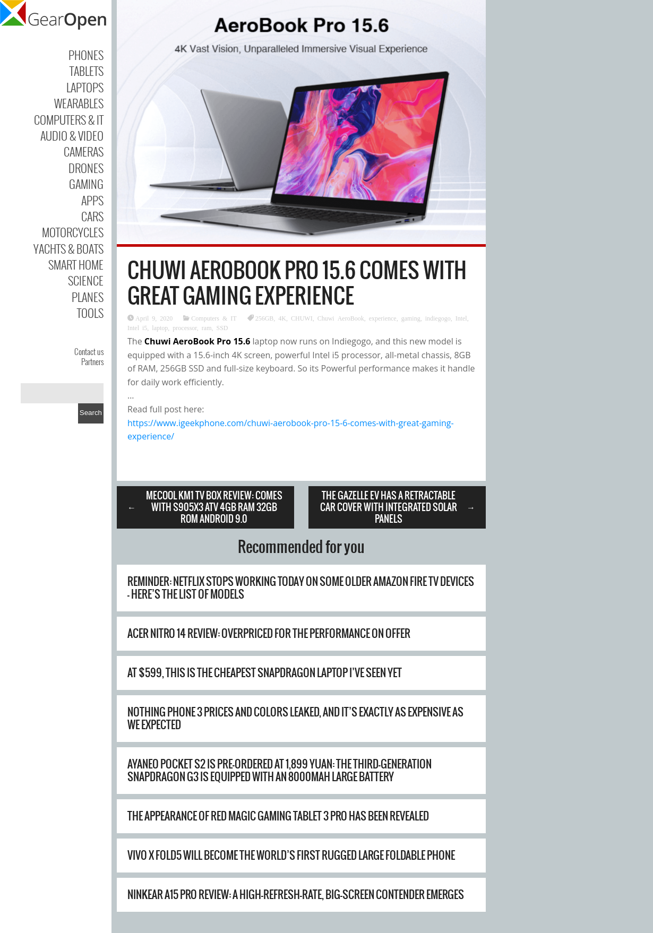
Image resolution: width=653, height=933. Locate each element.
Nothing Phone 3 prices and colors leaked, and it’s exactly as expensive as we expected (295, 718)
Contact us (89, 351)
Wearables (79, 102)
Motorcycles (73, 231)
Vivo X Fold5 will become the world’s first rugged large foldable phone (291, 855)
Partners (92, 361)
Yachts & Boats (68, 248)
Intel (461, 318)
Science (86, 280)
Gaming (86, 183)
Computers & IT (69, 119)
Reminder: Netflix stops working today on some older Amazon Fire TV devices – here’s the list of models (300, 587)
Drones (86, 167)
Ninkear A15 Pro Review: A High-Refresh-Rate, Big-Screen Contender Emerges (295, 894)
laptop (160, 327)
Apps (92, 200)
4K (282, 318)
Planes (88, 296)
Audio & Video (72, 135)
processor (185, 327)
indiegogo (438, 318)
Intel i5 (137, 327)
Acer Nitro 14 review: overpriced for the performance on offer (268, 633)
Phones (86, 54)
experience (383, 318)
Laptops (85, 87)
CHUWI (302, 318)
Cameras (84, 151)
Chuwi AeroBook (340, 318)
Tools (90, 312)
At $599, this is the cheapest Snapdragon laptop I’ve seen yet (264, 672)
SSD (222, 327)
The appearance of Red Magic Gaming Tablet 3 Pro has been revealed (278, 816)
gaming (410, 318)
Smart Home (76, 264)
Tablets (87, 70)
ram (207, 327)
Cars (92, 216)
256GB (264, 318)
